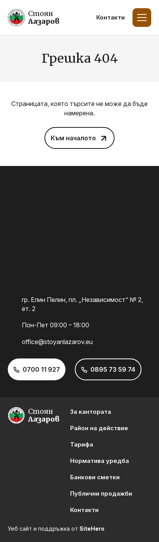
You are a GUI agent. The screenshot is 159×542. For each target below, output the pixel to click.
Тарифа (81, 444)
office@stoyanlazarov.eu (57, 342)
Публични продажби (101, 493)
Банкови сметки (95, 477)
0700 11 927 (41, 369)
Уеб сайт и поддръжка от (56, 528)
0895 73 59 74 (112, 369)
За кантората (90, 411)
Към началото (73, 138)
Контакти (110, 17)
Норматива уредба (99, 460)
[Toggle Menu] (141, 17)
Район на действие (99, 428)
